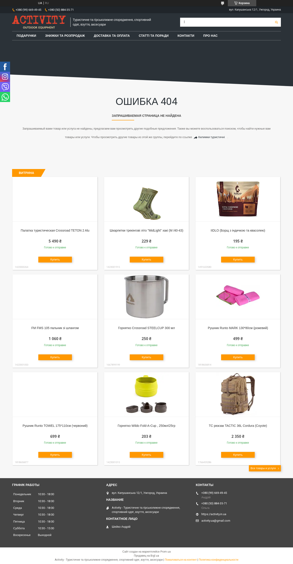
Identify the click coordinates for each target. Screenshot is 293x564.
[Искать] (276, 22)
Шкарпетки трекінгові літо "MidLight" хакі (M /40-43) (146, 230)
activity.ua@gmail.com (215, 520)
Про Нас (210, 35)
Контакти (186, 35)
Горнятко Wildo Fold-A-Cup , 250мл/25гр (146, 425)
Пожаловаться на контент (181, 559)
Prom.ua (165, 551)
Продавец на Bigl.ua (146, 555)
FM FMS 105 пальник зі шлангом (55, 328)
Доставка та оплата (112, 35)
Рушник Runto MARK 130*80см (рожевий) (238, 328)
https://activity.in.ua (213, 514)
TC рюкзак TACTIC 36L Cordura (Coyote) (238, 425)
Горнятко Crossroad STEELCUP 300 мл (146, 328)
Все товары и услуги (263, 468)
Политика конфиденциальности (218, 559)
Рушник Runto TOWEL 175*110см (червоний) (55, 425)
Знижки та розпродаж (65, 35)
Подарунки (26, 35)
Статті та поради (153, 35)
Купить (55, 259)
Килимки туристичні (211, 137)
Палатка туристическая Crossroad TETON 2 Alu (55, 230)
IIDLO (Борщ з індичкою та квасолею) (238, 230)
